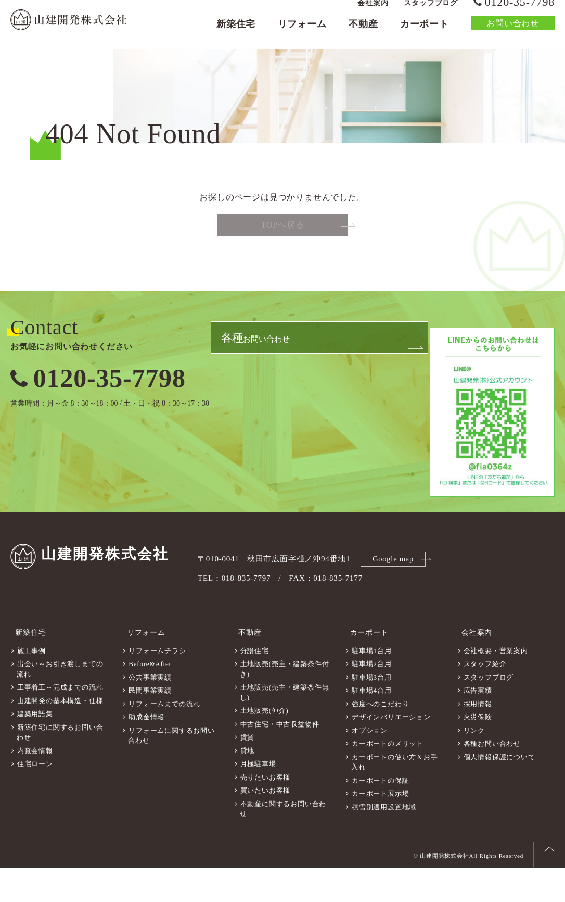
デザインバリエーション (391, 751)
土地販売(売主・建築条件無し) (284, 727)
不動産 (363, 34)
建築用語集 (35, 748)
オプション (370, 765)
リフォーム (302, 34)
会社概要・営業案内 (496, 685)
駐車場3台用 (371, 712)
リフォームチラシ (157, 685)
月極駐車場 (258, 798)
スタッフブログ (431, 13)
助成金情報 (146, 751)
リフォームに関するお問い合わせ (171, 770)
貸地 (247, 785)
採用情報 (478, 738)
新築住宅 (235, 34)
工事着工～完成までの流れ (60, 721)
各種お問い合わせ (492, 778)
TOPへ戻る (282, 266)
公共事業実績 (150, 712)
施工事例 (31, 685)
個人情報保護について (499, 791)
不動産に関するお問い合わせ (283, 843)
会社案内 (372, 13)
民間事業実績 (150, 725)
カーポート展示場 (380, 828)
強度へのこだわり (380, 738)
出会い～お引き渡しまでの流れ (60, 703)
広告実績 (478, 725)
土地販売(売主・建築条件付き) (284, 703)
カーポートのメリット (387, 778)
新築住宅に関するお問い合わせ (60, 767)
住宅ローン (35, 798)
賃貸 (247, 771)
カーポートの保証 (380, 815)
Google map (395, 599)
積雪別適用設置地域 (384, 841)
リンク (474, 765)
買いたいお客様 (265, 825)
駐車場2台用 (371, 698)
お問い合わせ (512, 33)
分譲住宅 (254, 685)
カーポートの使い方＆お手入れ (394, 796)
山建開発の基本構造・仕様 (60, 735)
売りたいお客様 (265, 812)
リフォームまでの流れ (164, 738)
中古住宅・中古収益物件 (279, 758)
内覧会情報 (35, 785)
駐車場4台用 (371, 725)
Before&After (150, 698)
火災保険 (478, 751)
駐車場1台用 (371, 685)
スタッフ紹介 (485, 698)
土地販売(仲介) (264, 745)
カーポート (424, 34)
